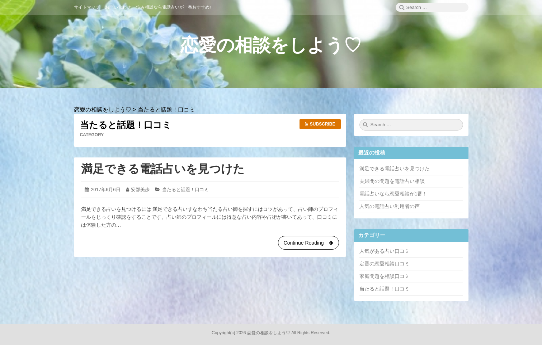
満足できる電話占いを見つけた (163, 168)
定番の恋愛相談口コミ (384, 263)
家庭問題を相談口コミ (384, 276)
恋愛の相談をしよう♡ (271, 45)
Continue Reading (308, 244)
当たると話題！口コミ (185, 189)
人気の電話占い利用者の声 (389, 206)
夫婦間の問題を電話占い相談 (392, 181)
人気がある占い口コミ (384, 251)
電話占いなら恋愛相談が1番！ (393, 194)
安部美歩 (140, 189)
